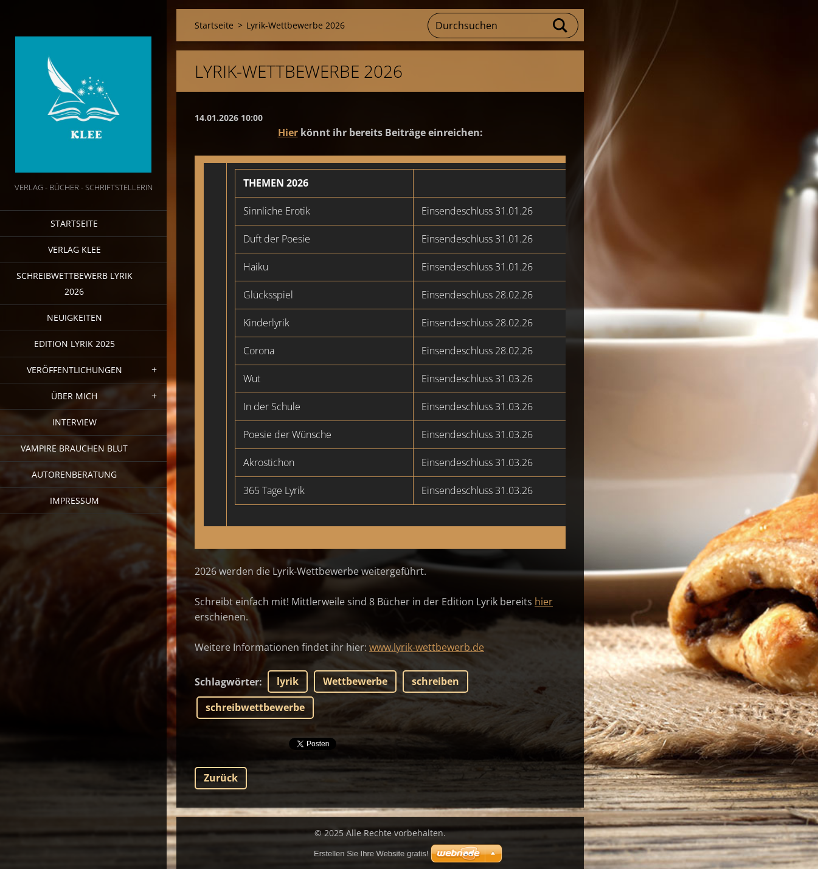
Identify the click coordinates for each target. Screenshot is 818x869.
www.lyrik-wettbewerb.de (426, 647)
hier (544, 601)
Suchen (561, 25)
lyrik (288, 681)
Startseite (74, 223)
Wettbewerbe (355, 681)
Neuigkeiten (74, 317)
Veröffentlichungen (74, 370)
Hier (288, 132)
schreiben (435, 681)
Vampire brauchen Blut (74, 448)
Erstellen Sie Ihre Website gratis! (371, 853)
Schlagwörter (227, 682)
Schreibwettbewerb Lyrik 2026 (74, 283)
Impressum (74, 500)
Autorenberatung (74, 474)
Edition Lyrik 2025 (74, 343)
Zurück (221, 778)
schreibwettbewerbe (255, 707)
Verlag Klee (74, 249)
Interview (74, 422)
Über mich (74, 396)
